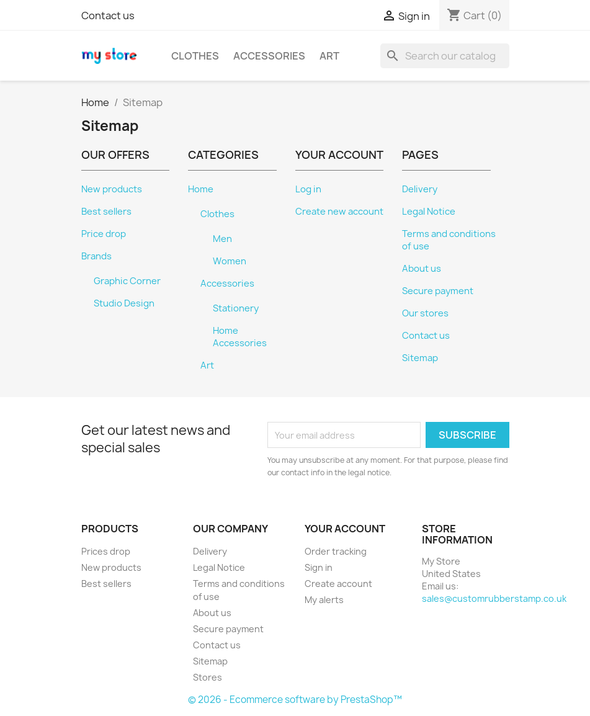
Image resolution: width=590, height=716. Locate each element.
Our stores (425, 313)
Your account (345, 528)
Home (200, 189)
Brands (96, 256)
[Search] (444, 55)
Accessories (269, 56)
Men (222, 239)
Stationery (236, 308)
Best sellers (106, 211)
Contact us (108, 15)
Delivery (419, 189)
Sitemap (420, 358)
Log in (308, 189)
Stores (207, 677)
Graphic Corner (127, 281)
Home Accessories (240, 336)
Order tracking (336, 551)
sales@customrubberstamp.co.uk (494, 598)
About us (421, 268)
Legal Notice (428, 211)
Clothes (195, 56)
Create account (338, 583)
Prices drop (105, 551)
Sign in (319, 567)
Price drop (103, 234)
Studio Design (124, 303)
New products (111, 189)
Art (329, 56)
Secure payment (437, 291)
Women (229, 261)
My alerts (324, 600)
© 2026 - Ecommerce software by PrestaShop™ (295, 699)
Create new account (339, 211)
